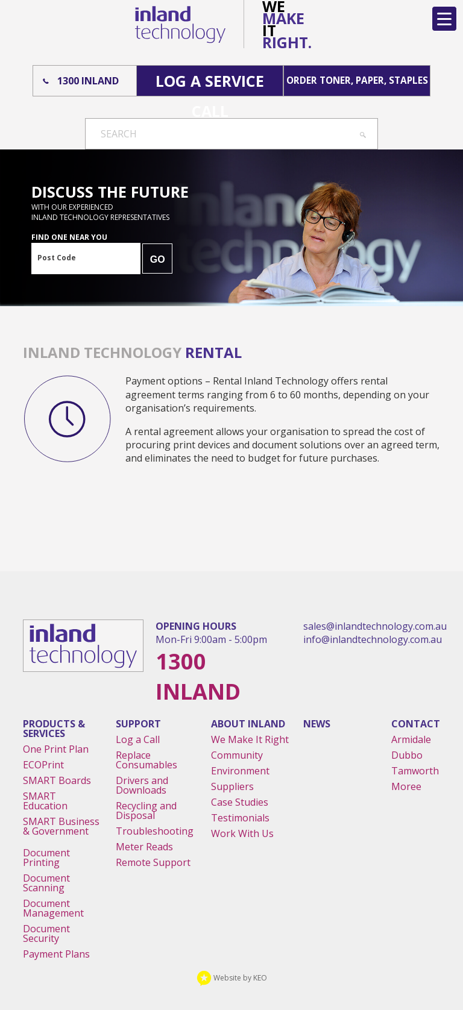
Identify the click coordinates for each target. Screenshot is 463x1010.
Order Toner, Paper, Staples (357, 80)
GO (157, 259)
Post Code (56, 257)
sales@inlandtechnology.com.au (375, 626)
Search (119, 133)
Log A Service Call (210, 83)
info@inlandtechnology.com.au (372, 639)
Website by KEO (232, 978)
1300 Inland (88, 80)
